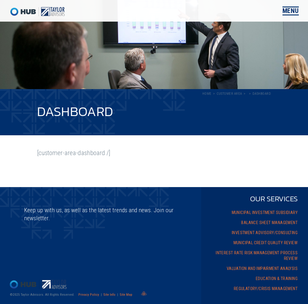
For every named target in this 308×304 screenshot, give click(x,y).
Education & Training (277, 278)
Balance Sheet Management (269, 222)
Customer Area (229, 94)
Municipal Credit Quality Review (266, 242)
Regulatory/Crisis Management (266, 288)
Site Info (109, 294)
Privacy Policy (88, 294)
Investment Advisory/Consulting (265, 232)
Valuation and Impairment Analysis (262, 268)
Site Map (126, 294)
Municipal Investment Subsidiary (265, 212)
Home (207, 94)
